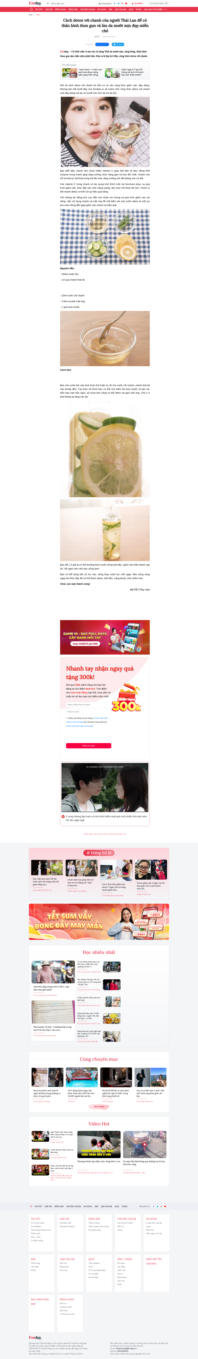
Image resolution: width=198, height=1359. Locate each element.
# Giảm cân (146, 894)
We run (63, 1303)
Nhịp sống (121, 1277)
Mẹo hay (150, 1230)
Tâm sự (120, 1226)
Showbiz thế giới (67, 1226)
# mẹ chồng (95, 990)
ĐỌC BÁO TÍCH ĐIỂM (153, 9)
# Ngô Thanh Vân (57, 1142)
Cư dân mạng (37, 1240)
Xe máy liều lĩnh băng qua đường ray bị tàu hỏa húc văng (144, 1163)
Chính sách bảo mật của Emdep (79, 726)
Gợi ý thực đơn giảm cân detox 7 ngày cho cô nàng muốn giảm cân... (114, 887)
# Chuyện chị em (83, 990)
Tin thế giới (36, 1226)
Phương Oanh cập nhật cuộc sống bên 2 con (98, 1161)
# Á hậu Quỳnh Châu (58, 1158)
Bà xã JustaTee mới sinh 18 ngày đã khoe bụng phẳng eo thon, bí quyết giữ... (46, 1093)
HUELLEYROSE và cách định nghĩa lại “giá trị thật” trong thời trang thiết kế (115, 1093)
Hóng (119, 1230)
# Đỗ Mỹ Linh (46, 890)
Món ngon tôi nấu (154, 1233)
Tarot (91, 1267)
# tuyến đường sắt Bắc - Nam (134, 1173)
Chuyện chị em (87, 9)
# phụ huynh (51, 1035)
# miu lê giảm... (82, 891)
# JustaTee (46, 1101)
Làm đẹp (35, 1267)
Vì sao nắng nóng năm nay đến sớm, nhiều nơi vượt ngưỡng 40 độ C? (88, 964)
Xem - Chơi (36, 1237)
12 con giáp (93, 1274)
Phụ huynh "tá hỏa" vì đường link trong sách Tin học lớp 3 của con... (52, 1028)
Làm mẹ (121, 1281)
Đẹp (110, 9)
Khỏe (33, 1270)
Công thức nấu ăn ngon (154, 1225)
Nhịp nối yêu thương (154, 1261)
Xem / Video (124, 1259)
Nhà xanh (64, 1310)
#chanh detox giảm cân (117, 834)
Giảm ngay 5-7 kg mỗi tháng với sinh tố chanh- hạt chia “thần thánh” (132, 72)
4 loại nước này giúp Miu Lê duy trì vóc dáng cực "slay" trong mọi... (81, 882)
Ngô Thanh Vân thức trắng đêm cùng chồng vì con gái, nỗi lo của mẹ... (62, 1134)
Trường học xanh (67, 1314)
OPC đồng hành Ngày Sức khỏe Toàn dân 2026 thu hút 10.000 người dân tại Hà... (81, 1093)
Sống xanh (60, 9)
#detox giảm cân (90, 834)
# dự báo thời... (52, 995)
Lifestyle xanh (66, 1307)
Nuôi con (64, 1270)
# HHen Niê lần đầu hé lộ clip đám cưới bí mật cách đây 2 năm (61, 1178)
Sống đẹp (73, 9)
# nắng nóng (95, 972)
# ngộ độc (94, 1041)
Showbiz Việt (65, 1223)
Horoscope (93, 1277)
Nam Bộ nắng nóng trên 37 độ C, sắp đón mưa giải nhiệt (51, 988)
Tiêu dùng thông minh (41, 1230)
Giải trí (48, 9)
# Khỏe (70, 1101)
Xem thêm (99, 1106)
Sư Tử (97, 37)
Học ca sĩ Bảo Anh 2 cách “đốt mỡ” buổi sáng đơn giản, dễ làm (150, 1093)
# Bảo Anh (149, 1101)
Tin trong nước (37, 1223)
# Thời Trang (107, 1101)
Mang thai (64, 1267)
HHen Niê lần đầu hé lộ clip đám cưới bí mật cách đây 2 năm (62, 1168)
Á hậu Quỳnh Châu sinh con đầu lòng (88, 998)
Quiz (131, 9)
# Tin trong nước (39, 995)
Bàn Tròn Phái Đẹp (40, 1301)
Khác (119, 1284)
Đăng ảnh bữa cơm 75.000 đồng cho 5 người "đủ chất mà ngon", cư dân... (88, 1015)
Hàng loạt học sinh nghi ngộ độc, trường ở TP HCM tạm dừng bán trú (89, 1033)
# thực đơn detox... (118, 896)
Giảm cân (121, 1270)
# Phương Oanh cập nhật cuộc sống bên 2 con (95, 1173)
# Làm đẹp (37, 890)
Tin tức (39, 9)
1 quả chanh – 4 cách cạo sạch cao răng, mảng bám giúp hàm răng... (90, 72)
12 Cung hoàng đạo (97, 1270)
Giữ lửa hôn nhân (125, 1223)
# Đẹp (139, 894)
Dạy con (63, 1263)
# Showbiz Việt (83, 1005)
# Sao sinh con (94, 1005)
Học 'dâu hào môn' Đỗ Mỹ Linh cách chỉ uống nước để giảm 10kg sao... (46, 882)
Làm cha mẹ (120, 9)
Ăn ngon (101, 9)
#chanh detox (102, 834)
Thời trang (35, 1263)
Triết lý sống (94, 1223)
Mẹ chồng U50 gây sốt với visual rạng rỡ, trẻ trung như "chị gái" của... (89, 982)
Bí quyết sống (95, 1230)
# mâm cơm (95, 1024)
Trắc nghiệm (94, 1263)
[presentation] (85, 735)
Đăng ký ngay (88, 746)
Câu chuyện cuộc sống (99, 1226)
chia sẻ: (89, 44)
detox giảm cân (57, 3)
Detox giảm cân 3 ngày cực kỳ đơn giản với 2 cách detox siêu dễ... (151, 886)
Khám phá (35, 1233)
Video (138, 9)
